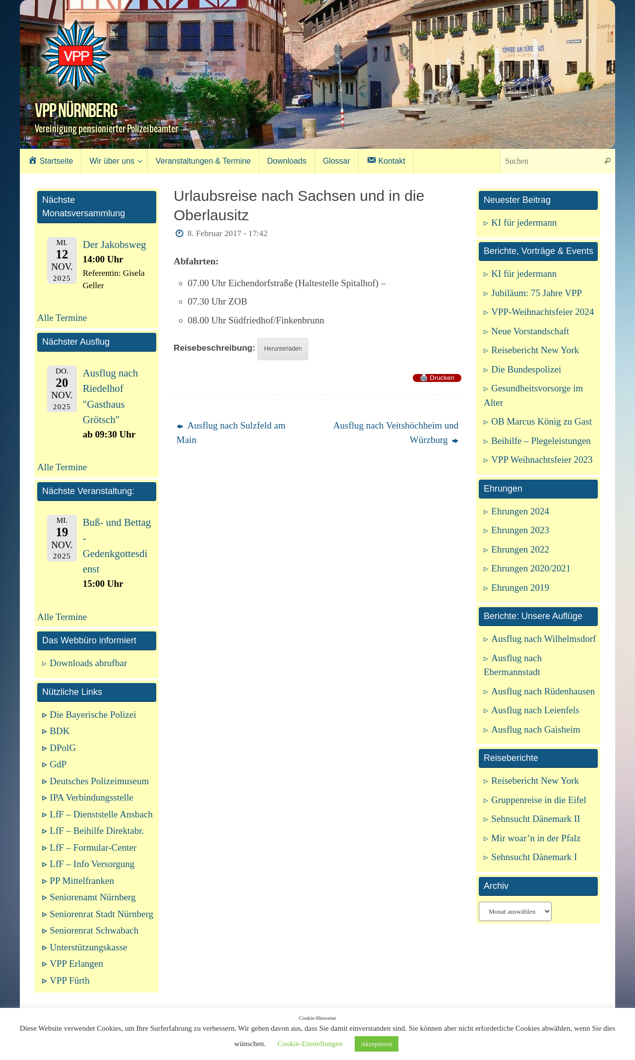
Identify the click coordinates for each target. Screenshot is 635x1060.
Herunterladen (283, 348)
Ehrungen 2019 (520, 587)
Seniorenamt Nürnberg (92, 897)
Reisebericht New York (535, 350)
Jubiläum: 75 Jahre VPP (536, 293)
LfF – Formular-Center (93, 847)
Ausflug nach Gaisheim (535, 729)
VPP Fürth (69, 980)
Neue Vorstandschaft (530, 331)
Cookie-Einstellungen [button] (310, 1044)
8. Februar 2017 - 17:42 (228, 233)
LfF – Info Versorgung (92, 864)
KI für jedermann (524, 222)
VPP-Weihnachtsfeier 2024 (542, 312)
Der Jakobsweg (114, 244)
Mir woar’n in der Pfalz (535, 838)
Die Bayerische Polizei (93, 714)
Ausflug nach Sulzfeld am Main (231, 432)
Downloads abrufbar (88, 663)
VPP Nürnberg (76, 110)
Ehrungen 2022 (520, 549)
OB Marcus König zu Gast (541, 421)
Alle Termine (62, 317)
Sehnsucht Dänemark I (534, 857)
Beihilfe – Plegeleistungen (541, 441)
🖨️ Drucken (437, 377)
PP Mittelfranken (82, 880)
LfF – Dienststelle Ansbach (101, 814)
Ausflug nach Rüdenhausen (543, 691)
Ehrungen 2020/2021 (531, 568)
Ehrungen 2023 (520, 530)
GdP (58, 764)
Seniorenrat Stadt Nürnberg (101, 914)
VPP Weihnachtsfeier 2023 (541, 459)
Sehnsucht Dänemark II (535, 818)
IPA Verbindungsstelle (91, 797)
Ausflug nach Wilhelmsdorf (543, 638)
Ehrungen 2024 (520, 511)
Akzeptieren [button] (376, 1044)
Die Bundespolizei (526, 369)
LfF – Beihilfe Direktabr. (97, 830)
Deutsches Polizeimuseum (99, 781)
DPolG (63, 748)
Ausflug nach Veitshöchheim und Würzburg (395, 432)
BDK (59, 731)
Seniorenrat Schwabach (94, 930)
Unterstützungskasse (88, 947)
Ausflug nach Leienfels (535, 710)
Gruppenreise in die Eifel (538, 800)
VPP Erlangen (76, 963)
